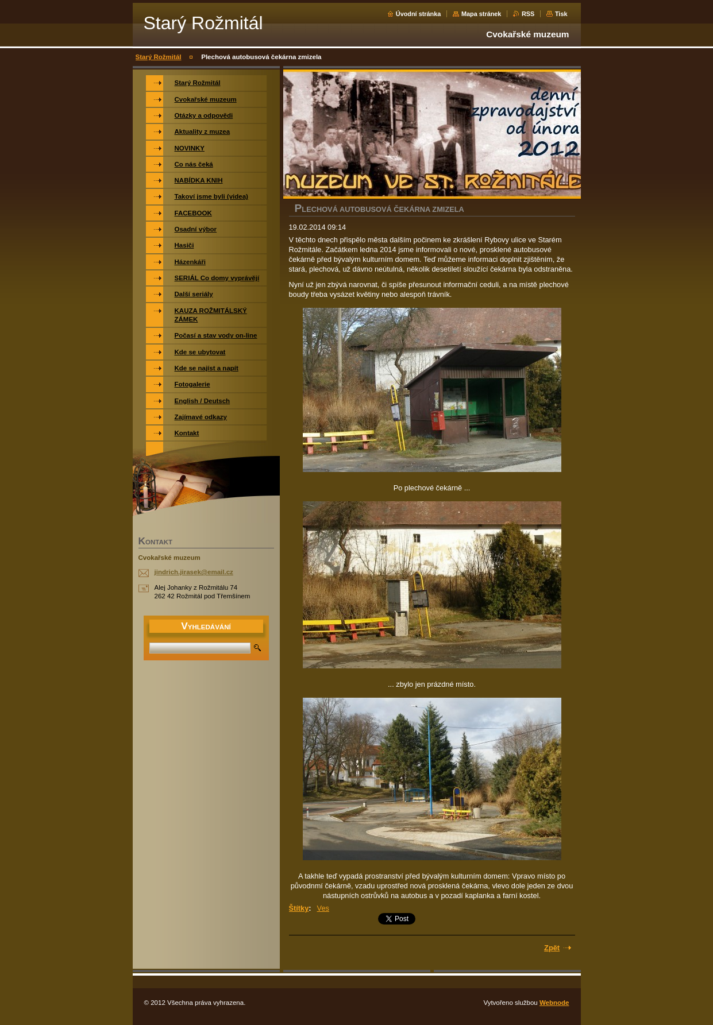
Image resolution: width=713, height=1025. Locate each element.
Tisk (561, 13)
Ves (323, 908)
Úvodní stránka (418, 13)
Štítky (299, 908)
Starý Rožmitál (159, 56)
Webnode (554, 1002)
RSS (528, 13)
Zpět (552, 947)
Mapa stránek (481, 13)
